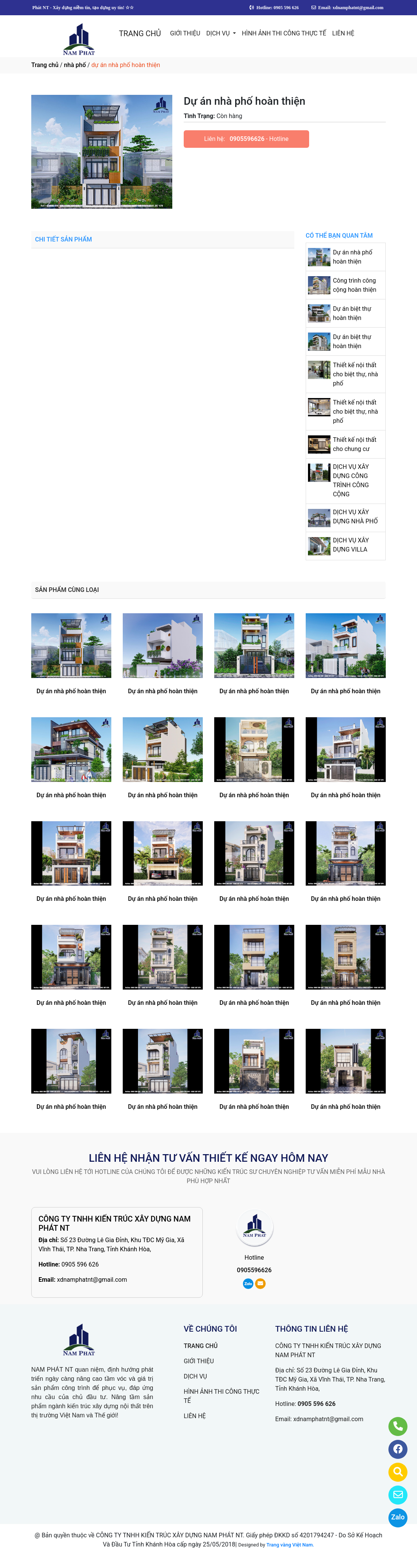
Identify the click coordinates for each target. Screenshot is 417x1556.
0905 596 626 (80, 1264)
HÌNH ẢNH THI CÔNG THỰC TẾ (284, 33)
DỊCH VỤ (218, 33)
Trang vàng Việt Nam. (290, 1545)
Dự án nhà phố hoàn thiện (71, 691)
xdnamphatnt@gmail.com (92, 1279)
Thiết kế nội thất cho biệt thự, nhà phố (355, 374)
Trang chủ (44, 65)
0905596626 (246, 138)
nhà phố (75, 65)
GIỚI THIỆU (185, 33)
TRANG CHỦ (140, 33)
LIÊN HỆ (343, 33)
